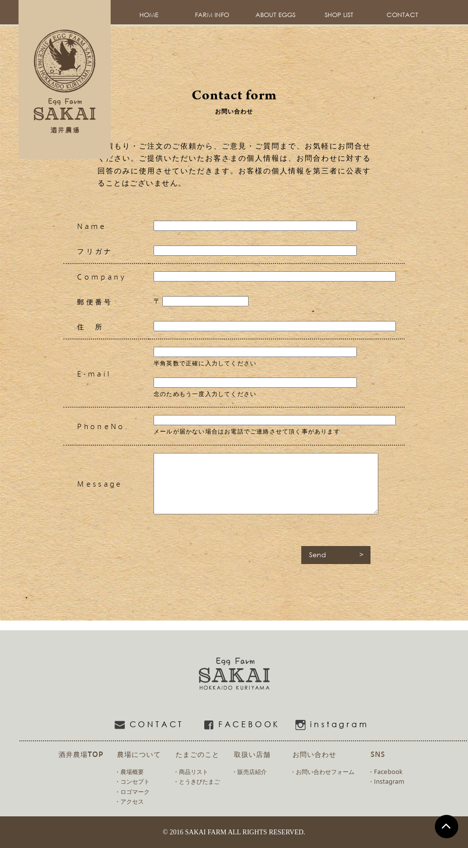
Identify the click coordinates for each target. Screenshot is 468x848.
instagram (327, 725)
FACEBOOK (237, 725)
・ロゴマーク (132, 791)
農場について (139, 753)
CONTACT (402, 15)
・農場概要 (129, 771)
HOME (148, 15)
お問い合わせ (314, 753)
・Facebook (385, 771)
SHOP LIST (339, 15)
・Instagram (386, 781)
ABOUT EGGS (275, 15)
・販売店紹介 (249, 771)
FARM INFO (212, 15)
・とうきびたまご (196, 781)
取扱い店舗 (252, 753)
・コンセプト (132, 781)
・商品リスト (190, 771)
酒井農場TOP (80, 753)
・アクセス (129, 801)
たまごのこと (197, 753)
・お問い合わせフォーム (322, 771)
